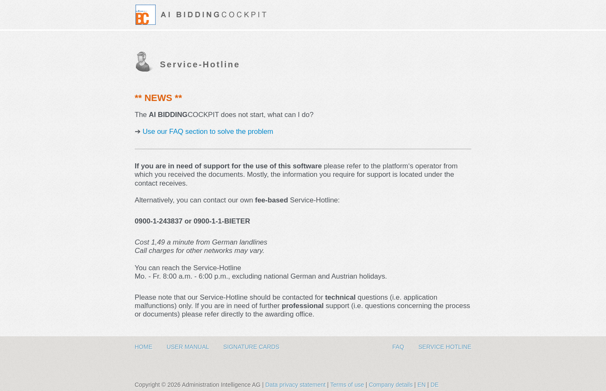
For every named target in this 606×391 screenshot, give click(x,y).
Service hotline (444, 346)
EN (421, 384)
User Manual (189, 346)
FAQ (399, 346)
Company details (391, 384)
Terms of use (348, 384)
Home (144, 346)
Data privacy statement (296, 384)
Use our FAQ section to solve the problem (207, 132)
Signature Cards (251, 346)
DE (435, 384)
